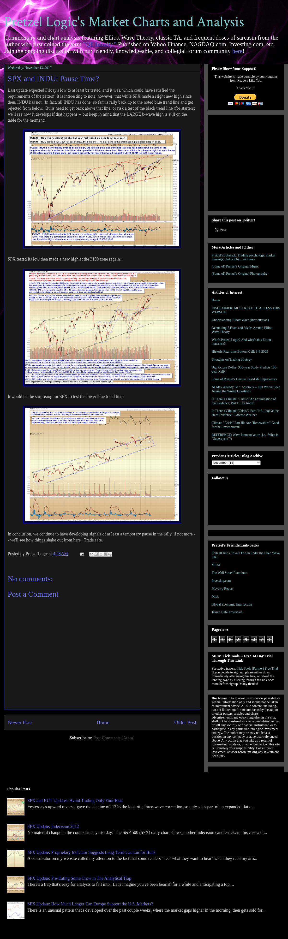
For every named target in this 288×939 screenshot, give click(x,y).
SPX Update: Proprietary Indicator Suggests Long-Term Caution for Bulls (91, 852)
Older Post (185, 722)
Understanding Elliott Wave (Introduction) (240, 320)
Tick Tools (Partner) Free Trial (257, 668)
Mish (215, 596)
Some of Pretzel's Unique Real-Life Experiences (244, 379)
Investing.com (221, 580)
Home (103, 722)
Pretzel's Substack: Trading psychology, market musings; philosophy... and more (243, 257)
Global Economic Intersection (232, 604)
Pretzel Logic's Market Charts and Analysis (124, 21)
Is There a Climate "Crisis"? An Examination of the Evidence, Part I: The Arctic (244, 401)
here (237, 51)
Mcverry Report (222, 588)
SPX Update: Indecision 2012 (53, 826)
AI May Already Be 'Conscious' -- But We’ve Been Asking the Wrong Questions (246, 389)
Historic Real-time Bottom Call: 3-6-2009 (240, 351)
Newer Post (20, 722)
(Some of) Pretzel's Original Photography (239, 273)
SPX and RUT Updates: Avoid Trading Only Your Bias (74, 800)
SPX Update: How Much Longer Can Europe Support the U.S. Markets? (90, 904)
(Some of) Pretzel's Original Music (235, 266)
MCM (216, 565)
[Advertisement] (45, 162)
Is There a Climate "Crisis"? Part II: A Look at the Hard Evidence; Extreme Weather (245, 413)
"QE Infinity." (100, 44)
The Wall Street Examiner (229, 573)
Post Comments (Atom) (113, 738)
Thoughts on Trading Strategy (232, 359)
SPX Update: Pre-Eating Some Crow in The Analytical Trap (79, 878)
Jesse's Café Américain (227, 612)
